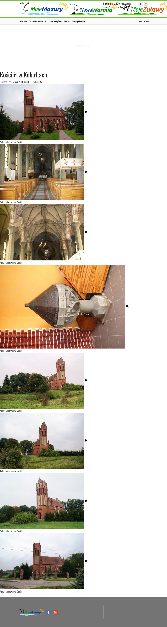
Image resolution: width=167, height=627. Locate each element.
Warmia (23, 21)
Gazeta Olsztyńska (53, 21)
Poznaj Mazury (78, 21)
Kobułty (38, 82)
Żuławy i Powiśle (36, 21)
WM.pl (67, 21)
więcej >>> (144, 21)
